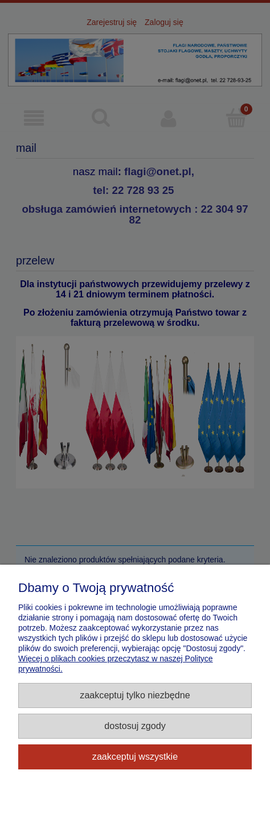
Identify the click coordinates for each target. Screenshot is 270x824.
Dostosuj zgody (134, 726)
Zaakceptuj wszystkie (135, 756)
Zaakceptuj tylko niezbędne (135, 695)
